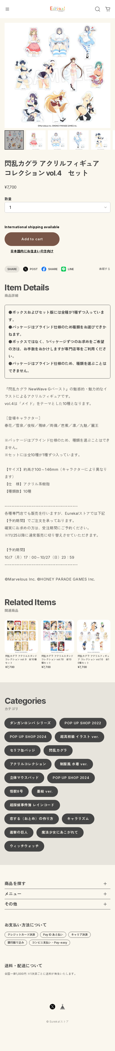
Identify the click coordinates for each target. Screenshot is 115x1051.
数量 (8, 199)
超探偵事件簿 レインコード (32, 808)
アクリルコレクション (28, 767)
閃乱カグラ (58, 753)
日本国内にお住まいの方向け (32, 251)
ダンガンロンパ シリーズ (30, 726)
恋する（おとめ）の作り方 (32, 821)
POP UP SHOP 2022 (83, 726)
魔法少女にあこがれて (60, 835)
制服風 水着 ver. (74, 767)
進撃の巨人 (19, 835)
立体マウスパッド (24, 780)
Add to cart (32, 239)
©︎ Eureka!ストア (57, 1024)
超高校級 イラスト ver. (79, 739)
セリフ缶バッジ (22, 753)
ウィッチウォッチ (24, 849)
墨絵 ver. (44, 794)
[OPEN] (97, 9)
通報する (104, 269)
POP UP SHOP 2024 (28, 739)
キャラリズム (78, 821)
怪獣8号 (16, 794)
